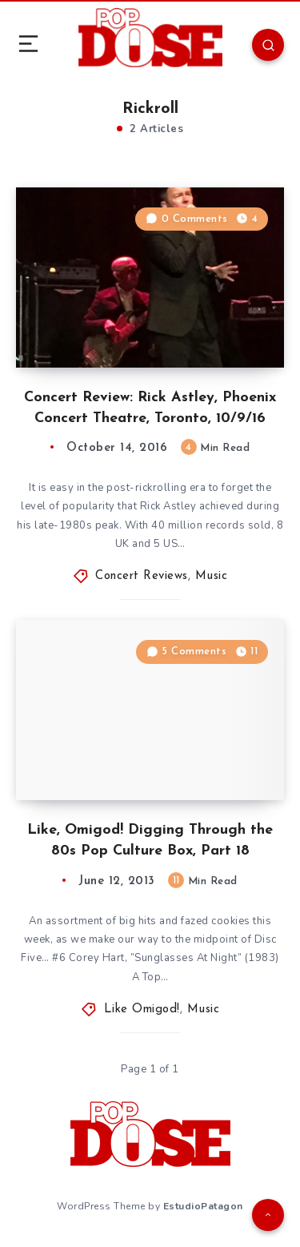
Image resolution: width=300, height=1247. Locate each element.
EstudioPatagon (203, 1206)
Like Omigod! (142, 1010)
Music (211, 576)
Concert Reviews (141, 576)
